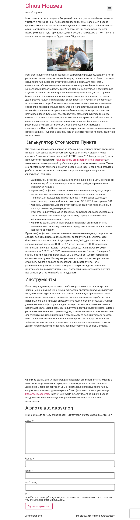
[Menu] (109, 8)
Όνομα (29, 459)
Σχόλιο (29, 421)
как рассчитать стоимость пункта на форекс (80, 159)
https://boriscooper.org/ (37, 394)
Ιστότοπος (31, 482)
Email (29, 471)
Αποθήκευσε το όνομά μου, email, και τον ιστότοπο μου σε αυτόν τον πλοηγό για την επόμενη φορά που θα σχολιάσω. (68, 498)
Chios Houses (43, 5)
